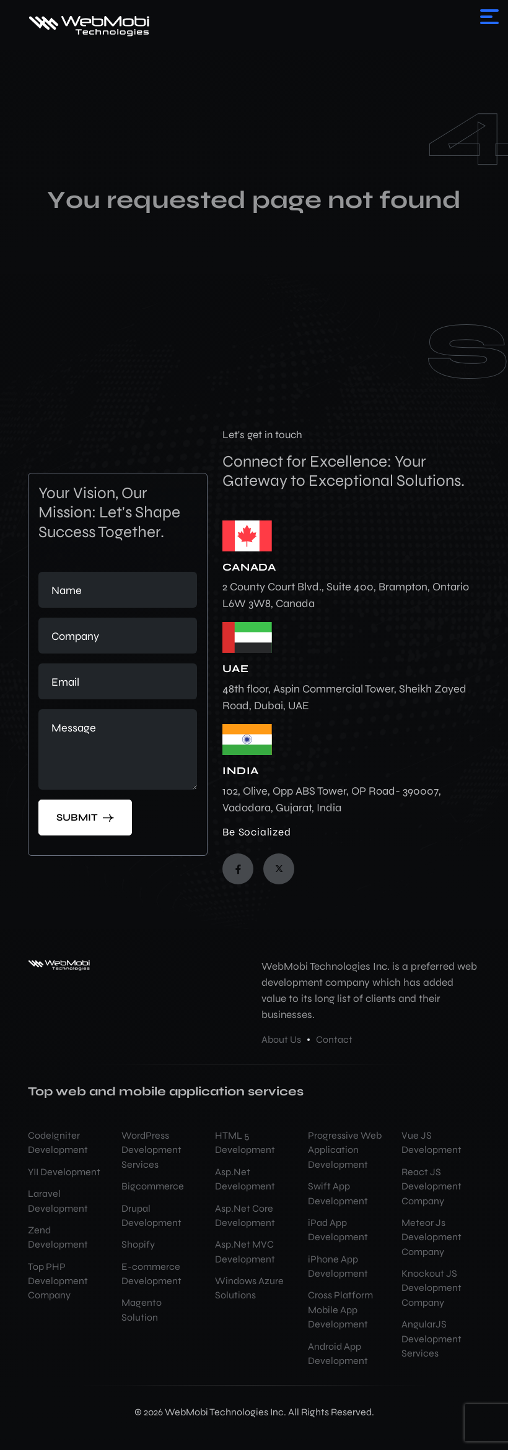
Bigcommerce (152, 1186)
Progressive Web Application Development (345, 1150)
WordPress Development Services (151, 1150)
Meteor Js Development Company (431, 1237)
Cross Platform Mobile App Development (340, 1310)
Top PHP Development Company (58, 1281)
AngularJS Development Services (431, 1339)
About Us (281, 1039)
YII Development (64, 1172)
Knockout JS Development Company (431, 1288)
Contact (334, 1039)
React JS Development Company (431, 1187)
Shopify (138, 1244)
